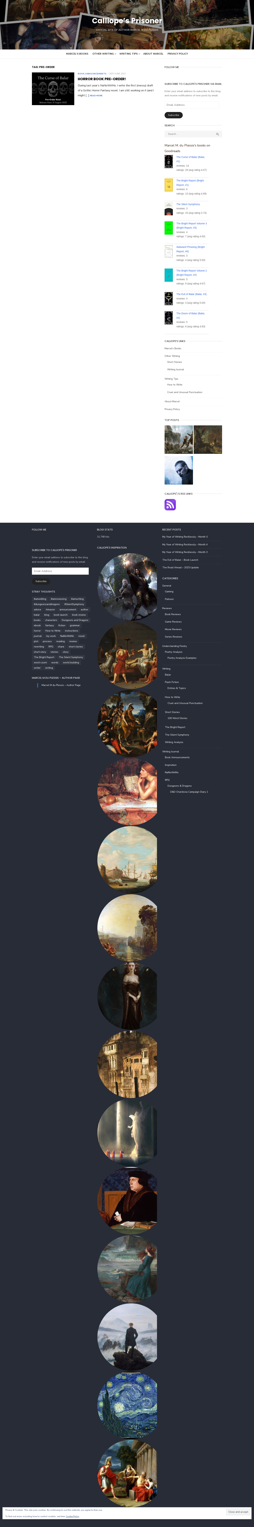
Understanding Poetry (177, 645)
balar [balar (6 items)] (29, 614)
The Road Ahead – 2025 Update (183, 566)
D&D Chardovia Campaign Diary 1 (191, 791)
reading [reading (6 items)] (82, 635)
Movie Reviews (175, 628)
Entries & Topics (179, 687)
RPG (169, 779)
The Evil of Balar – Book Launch (183, 559)
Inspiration (173, 764)
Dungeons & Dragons (182, 785)
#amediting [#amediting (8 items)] (33, 598)
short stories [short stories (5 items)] (34, 646)
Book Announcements (85, 73)
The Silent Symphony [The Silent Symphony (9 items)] (64, 651)
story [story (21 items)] (77, 646)
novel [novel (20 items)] (48, 635)
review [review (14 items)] (30, 640)
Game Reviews (175, 621)
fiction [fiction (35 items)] (54, 624)
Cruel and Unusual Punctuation (187, 386)
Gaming (171, 590)
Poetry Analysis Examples (184, 657)
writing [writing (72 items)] (30, 662)
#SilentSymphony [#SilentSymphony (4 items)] (67, 603)
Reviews (169, 607)
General (169, 584)
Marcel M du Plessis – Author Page (49, 672)
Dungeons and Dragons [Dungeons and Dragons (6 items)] (68, 619)
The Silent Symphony (190, 198)
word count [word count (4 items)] (33, 656)
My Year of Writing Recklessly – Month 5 (187, 536)
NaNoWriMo (174, 771)
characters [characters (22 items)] (44, 619)
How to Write (177, 379)
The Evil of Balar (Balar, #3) (194, 288)
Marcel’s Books (77, 53)
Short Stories (177, 356)
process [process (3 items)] (69, 635)
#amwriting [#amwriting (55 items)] (70, 598)
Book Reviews (175, 613)
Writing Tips (128, 53)
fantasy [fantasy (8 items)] (42, 624)
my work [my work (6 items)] (81, 630)
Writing (169, 668)
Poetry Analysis (176, 651)
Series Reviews (176, 636)
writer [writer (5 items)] (79, 656)
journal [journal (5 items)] (68, 630)
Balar (170, 674)
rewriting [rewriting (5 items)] (44, 640)
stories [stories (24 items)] (66, 646)
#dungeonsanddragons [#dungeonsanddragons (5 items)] (40, 603)
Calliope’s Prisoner (127, 20)
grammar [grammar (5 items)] (67, 624)
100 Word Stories (180, 717)
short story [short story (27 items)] (51, 646)
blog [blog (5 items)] (39, 614)
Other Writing (103, 53)
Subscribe (176, 115)
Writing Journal (178, 363)
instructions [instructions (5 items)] (52, 630)
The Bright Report (177, 726)
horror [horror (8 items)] (80, 624)
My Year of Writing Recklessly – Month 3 (187, 551)
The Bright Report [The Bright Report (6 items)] (37, 651)
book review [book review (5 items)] (72, 614)
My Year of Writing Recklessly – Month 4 (187, 544)
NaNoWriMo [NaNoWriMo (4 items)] (33, 635)
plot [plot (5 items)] (58, 635)
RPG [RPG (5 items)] (55, 640)
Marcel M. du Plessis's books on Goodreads (198, 145)
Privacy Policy (178, 53)
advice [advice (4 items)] (30, 609)
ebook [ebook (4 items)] (30, 624)
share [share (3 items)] (66, 640)
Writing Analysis (176, 741)
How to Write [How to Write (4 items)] (34, 630)
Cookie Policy (72, 1516)
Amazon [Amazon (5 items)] (43, 609)
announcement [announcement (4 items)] (60, 609)
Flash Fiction (174, 681)
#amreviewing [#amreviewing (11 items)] (51, 598)
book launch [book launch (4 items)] (53, 614)
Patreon (171, 598)
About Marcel (153, 53)
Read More (77, 95)
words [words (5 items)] (47, 656)
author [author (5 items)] (77, 609)
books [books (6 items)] (30, 619)
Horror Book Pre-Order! (95, 78)
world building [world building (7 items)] (64, 656)
